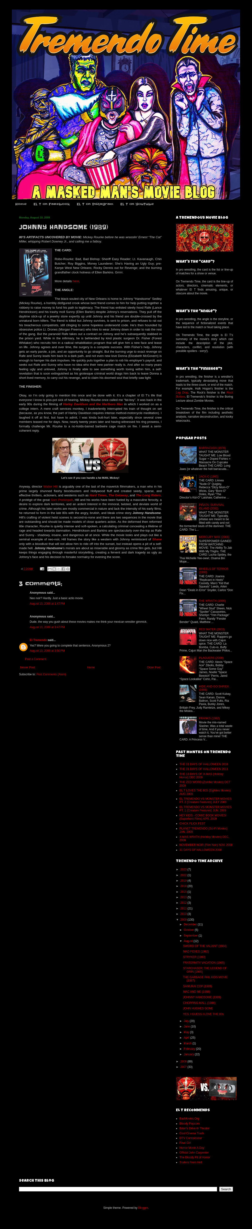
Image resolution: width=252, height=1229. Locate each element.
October (189, 930)
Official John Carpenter (194, 1152)
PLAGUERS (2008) (211, 658)
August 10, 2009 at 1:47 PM (47, 603)
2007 (184, 1067)
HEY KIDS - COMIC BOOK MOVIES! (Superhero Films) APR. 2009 (203, 817)
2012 (184, 902)
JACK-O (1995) (208, 476)
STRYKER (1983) (194, 957)
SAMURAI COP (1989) (197, 986)
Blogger (143, 1207)
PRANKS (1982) (209, 718)
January (189, 1054)
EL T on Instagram (95, 204)
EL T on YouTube (137, 204)
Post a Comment (35, 659)
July (187, 1021)
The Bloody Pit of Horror (194, 1157)
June (187, 1026)
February (190, 1049)
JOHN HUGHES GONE (198, 1008)
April (187, 1037)
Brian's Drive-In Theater (194, 1128)
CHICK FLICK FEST (192, 823)
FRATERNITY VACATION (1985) (204, 962)
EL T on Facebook (52, 204)
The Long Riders (148, 495)
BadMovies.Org (189, 1118)
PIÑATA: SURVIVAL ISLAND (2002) (211, 506)
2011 (184, 908)
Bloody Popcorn (189, 1123)
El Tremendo (38, 640)
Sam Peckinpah (62, 500)
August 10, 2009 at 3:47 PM (47, 627)
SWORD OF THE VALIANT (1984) (205, 946)
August (189, 941)
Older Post (153, 667)
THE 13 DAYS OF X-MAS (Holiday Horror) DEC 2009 (201, 775)
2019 (184, 880)
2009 (184, 919)
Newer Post (27, 667)
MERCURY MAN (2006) (214, 537)
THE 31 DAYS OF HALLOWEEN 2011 (203, 769)
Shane (157, 539)
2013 (184, 897)
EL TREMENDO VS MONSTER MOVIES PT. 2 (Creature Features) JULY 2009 (205, 800)
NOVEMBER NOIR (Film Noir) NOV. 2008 (206, 845)
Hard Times (98, 495)
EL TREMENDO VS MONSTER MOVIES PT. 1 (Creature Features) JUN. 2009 (205, 808)
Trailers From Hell (190, 1162)
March (188, 1043)
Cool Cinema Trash (191, 1133)
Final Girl (185, 1143)
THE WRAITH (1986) (212, 600)
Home (21, 204)
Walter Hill (50, 486)
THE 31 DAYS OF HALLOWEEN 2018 (203, 764)
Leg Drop (182, 392)
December (191, 924)
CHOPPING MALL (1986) (199, 1003)
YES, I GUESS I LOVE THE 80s (203, 1014)
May (187, 1032)
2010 (184, 914)
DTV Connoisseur (190, 1138)
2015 (184, 891)
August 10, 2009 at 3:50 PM (47, 650)
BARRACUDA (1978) (212, 448)
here (76, 281)
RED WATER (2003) (212, 629)
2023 (184, 869)
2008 (184, 1061)
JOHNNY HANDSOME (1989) (202, 997)
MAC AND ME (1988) (196, 991)
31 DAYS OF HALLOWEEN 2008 (200, 850)
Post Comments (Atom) (51, 674)
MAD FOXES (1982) (196, 951)
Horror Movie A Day (191, 1148)
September (191, 935)
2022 (184, 875)
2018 (184, 886)
